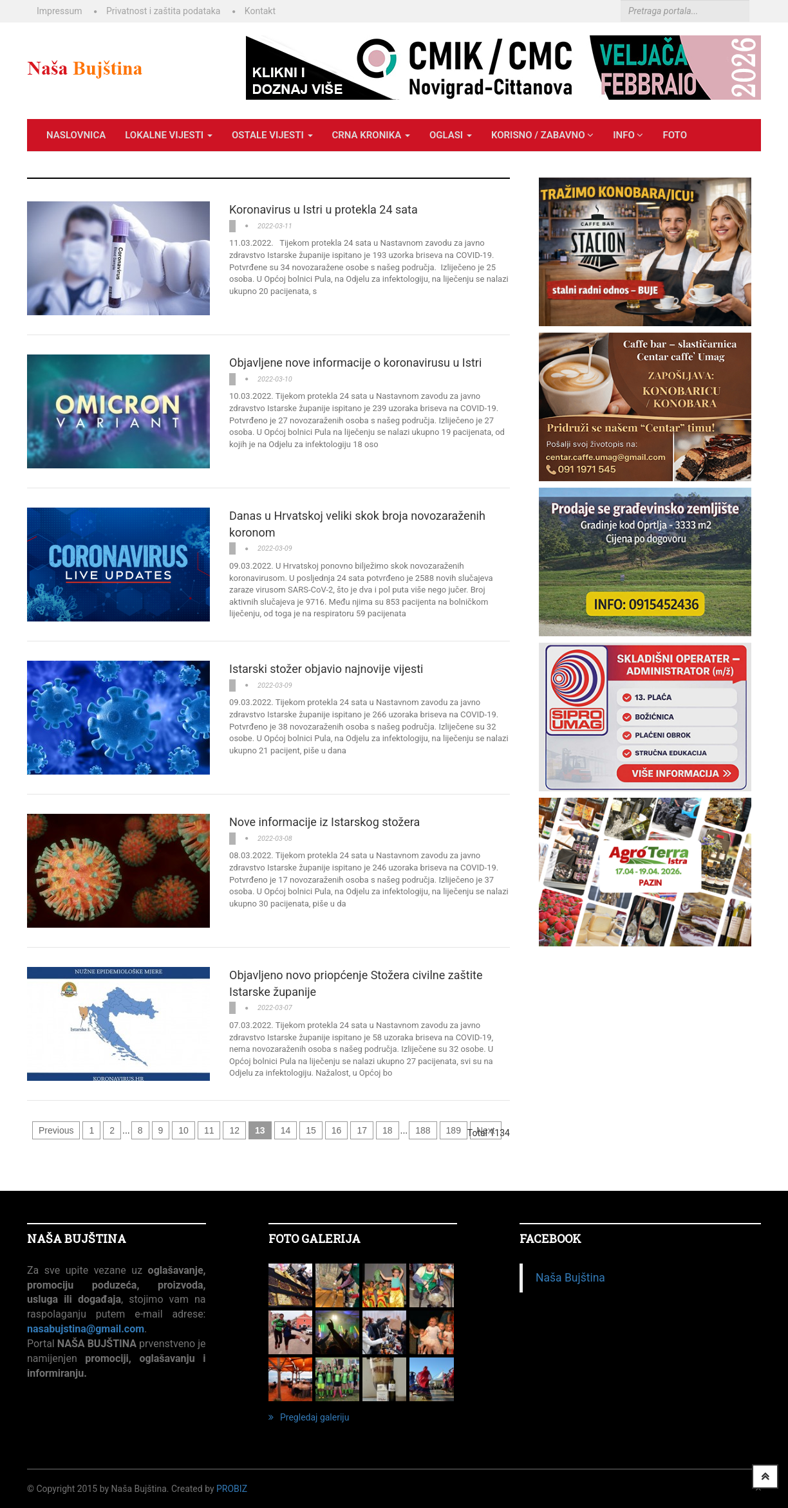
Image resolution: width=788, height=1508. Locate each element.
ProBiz (231, 1489)
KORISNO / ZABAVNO (542, 135)
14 (286, 1130)
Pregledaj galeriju (308, 1417)
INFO (628, 135)
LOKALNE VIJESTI (168, 135)
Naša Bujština (570, 1277)
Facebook (550, 1238)
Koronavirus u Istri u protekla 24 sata (323, 209)
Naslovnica (76, 135)
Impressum (59, 11)
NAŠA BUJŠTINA (76, 1238)
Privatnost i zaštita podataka (163, 11)
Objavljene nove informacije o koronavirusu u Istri (355, 362)
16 (337, 1130)
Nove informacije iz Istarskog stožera (324, 822)
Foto (674, 135)
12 (234, 1130)
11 (209, 1130)
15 (311, 1130)
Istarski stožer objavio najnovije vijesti (326, 669)
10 (183, 1130)
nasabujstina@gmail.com (85, 1329)
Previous (56, 1130)
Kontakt (260, 11)
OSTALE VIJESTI (272, 135)
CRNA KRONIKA (371, 135)
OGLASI (450, 135)
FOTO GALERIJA (314, 1238)
